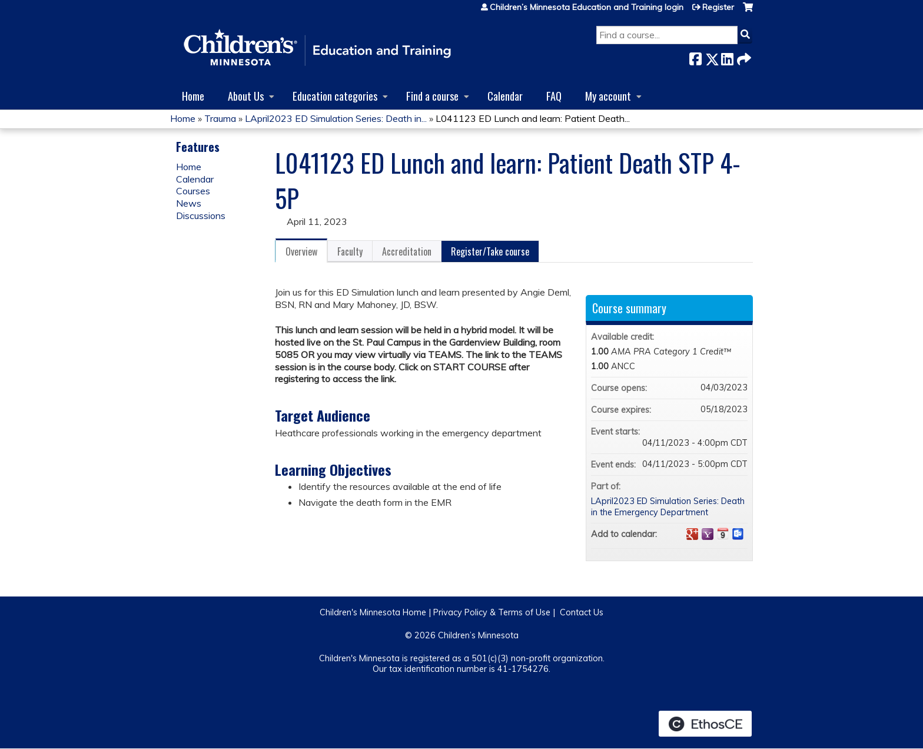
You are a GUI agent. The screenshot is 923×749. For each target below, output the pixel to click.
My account (608, 96)
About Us (246, 96)
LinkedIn (727, 57)
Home (193, 96)
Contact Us (581, 612)
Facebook (695, 57)
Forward (743, 57)
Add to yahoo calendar (707, 534)
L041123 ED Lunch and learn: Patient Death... (533, 118)
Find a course (432, 96)
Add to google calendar (692, 534)
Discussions (200, 215)
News (188, 203)
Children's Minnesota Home (373, 612)
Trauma (220, 118)
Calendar (505, 96)
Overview (301, 251)
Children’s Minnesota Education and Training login (586, 7)
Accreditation (406, 251)
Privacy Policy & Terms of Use (491, 612)
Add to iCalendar (723, 533)
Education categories (335, 96)
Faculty (350, 251)
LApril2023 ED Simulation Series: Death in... (336, 118)
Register (718, 7)
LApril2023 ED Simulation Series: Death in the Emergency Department (668, 507)
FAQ (554, 96)
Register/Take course (490, 251)
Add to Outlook (738, 534)
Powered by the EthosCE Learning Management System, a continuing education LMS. (705, 724)
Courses (193, 191)
